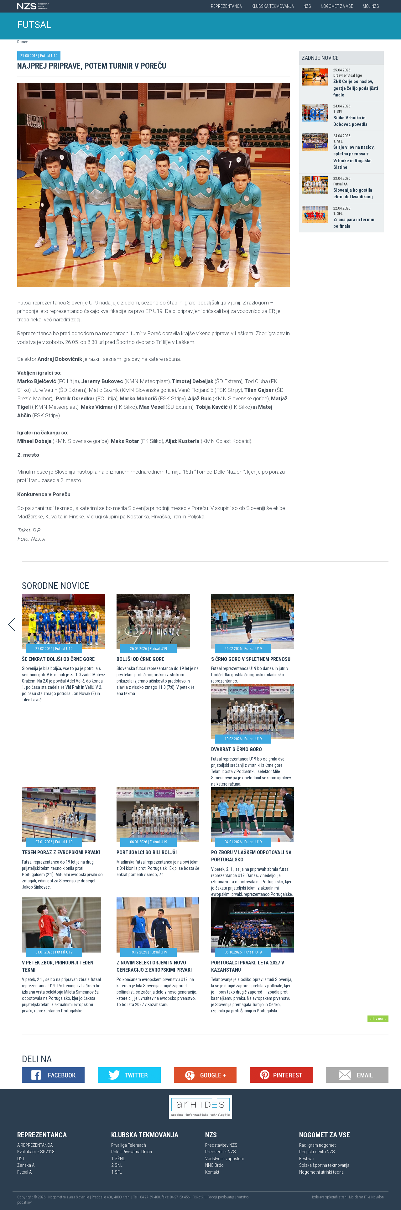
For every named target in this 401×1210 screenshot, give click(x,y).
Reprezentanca (226, 6)
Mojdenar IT (358, 1197)
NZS (307, 6)
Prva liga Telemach (128, 1145)
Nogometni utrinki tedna (321, 1172)
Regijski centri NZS (317, 1152)
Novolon (377, 1197)
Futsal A (24, 1172)
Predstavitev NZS (221, 1145)
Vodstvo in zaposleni (224, 1158)
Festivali (306, 1158)
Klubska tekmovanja (273, 6)
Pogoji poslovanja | (222, 1197)
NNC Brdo (214, 1165)
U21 (20, 1158)
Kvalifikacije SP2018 (35, 1152)
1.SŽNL (118, 1158)
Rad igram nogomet (317, 1145)
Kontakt (212, 1172)
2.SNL (116, 1165)
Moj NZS (371, 6)
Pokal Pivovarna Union (131, 1152)
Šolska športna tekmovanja (324, 1165)
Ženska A (25, 1165)
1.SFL (116, 1172)
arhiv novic (378, 1018)
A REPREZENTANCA (35, 1145)
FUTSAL (34, 24)
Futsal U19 (48, 55)
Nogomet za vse (337, 6)
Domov (22, 42)
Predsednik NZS (220, 1152)
